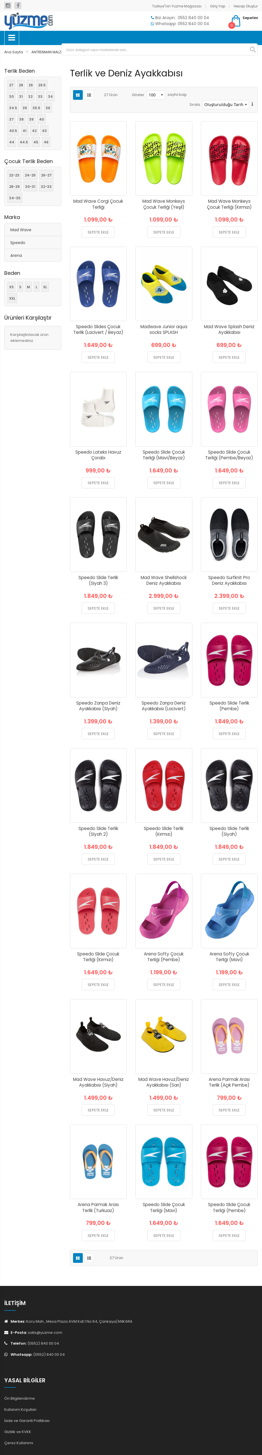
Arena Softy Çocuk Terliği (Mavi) (229, 957)
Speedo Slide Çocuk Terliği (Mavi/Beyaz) (164, 455)
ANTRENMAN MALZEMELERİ (52, 52)
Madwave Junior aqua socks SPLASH (163, 330)
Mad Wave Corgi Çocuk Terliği (98, 204)
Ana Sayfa (14, 52)
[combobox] (159, 49)
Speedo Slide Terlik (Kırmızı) (164, 831)
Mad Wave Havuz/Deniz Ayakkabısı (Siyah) (98, 1082)
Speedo (17, 242)
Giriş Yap (217, 6)
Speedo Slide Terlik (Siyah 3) (98, 581)
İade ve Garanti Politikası (27, 1420)
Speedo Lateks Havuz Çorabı (98, 455)
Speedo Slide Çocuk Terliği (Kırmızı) (98, 957)
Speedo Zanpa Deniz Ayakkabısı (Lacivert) (164, 706)
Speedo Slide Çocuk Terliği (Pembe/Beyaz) (229, 455)
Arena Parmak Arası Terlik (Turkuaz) (98, 1207)
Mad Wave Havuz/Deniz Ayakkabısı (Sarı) (163, 1082)
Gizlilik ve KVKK (17, 1431)
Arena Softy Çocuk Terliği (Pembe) (164, 957)
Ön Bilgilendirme (19, 1398)
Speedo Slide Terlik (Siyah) (229, 831)
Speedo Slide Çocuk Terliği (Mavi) (164, 1207)
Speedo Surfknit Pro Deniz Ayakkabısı (229, 581)
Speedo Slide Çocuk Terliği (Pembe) (229, 1207)
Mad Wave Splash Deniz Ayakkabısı (229, 330)
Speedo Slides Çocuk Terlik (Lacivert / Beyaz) (98, 330)
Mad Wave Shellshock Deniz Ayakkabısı (164, 581)
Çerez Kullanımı (18, 1443)
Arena (16, 255)
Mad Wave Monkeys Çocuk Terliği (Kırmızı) (229, 204)
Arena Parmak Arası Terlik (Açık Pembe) (229, 1082)
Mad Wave (20, 230)
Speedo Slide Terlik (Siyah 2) (98, 831)
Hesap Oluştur (246, 6)
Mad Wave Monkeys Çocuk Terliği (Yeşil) (163, 204)
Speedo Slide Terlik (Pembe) (229, 706)
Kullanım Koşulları (20, 1409)
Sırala (195, 104)
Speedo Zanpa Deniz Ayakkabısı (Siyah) (98, 706)
